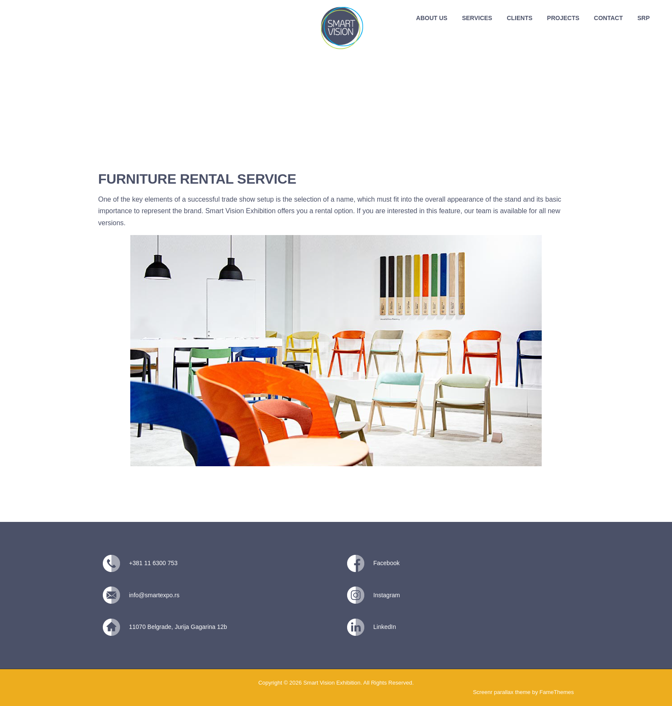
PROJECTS (563, 18)
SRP (643, 18)
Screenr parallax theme (501, 692)
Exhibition (262, 210)
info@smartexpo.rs (154, 595)
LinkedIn (384, 626)
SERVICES (477, 18)
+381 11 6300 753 (153, 563)
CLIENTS (519, 18)
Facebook (386, 563)
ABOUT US (431, 18)
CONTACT (608, 18)
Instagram (386, 595)
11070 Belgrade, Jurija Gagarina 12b (178, 626)
